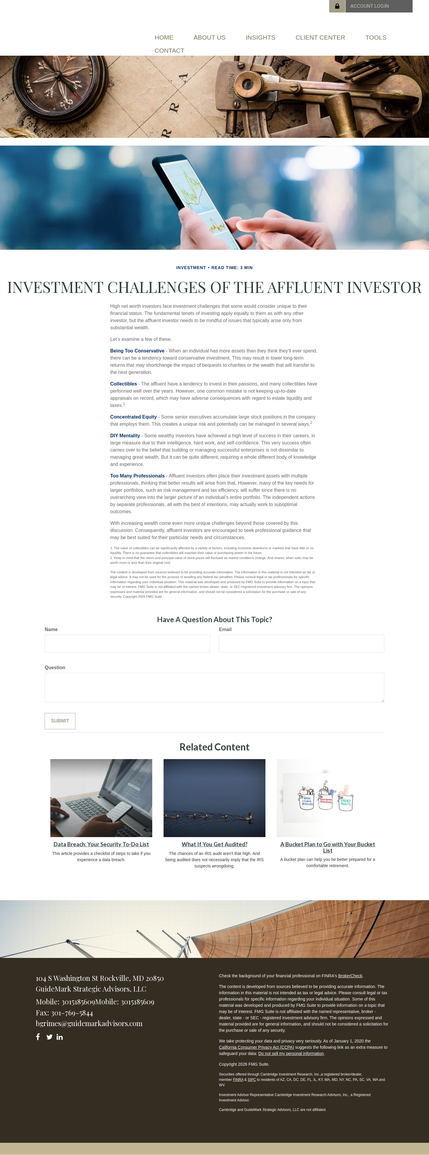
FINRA (238, 1080)
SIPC (252, 1080)
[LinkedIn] (61, 1036)
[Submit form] (60, 721)
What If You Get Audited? (215, 844)
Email (225, 629)
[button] (210, 37)
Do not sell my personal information (291, 1053)
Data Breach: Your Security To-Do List (101, 844)
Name (51, 629)
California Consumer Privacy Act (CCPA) (256, 1047)
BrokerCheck (350, 975)
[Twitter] (50, 1036)
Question (55, 667)
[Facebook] (40, 1036)
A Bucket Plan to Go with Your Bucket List (327, 847)
